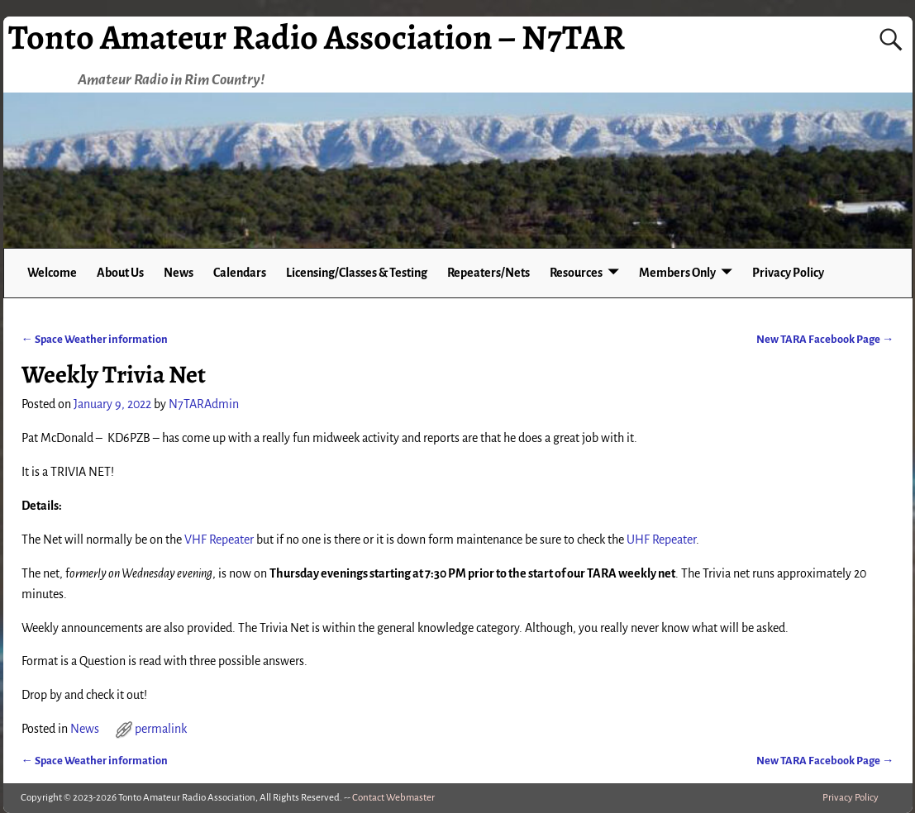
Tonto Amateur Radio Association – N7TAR (316, 36)
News (178, 272)
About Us (120, 272)
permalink (161, 728)
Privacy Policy (788, 272)
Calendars (239, 272)
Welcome (52, 272)
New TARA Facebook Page (825, 339)
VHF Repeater (219, 539)
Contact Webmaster (393, 797)
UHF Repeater (661, 539)
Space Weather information (94, 339)
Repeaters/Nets (488, 272)
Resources (576, 272)
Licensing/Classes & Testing (356, 272)
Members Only (677, 272)
